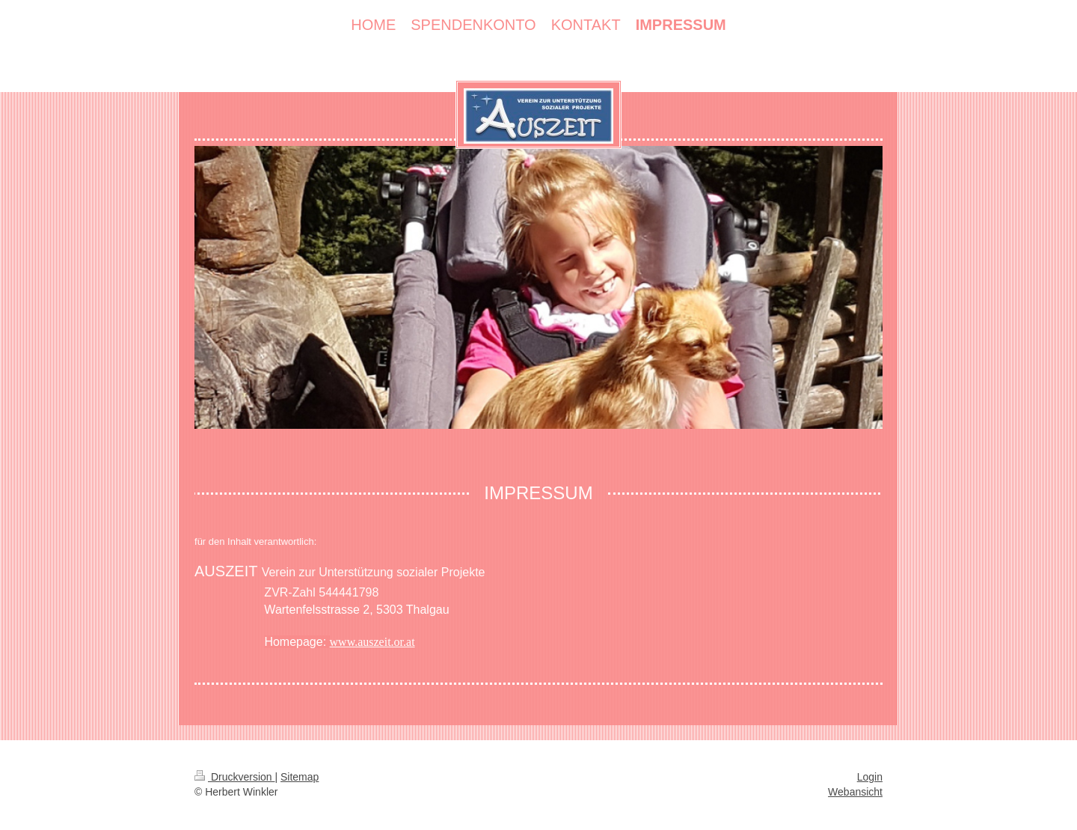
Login (870, 777)
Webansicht (855, 792)
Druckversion (234, 777)
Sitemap (299, 777)
